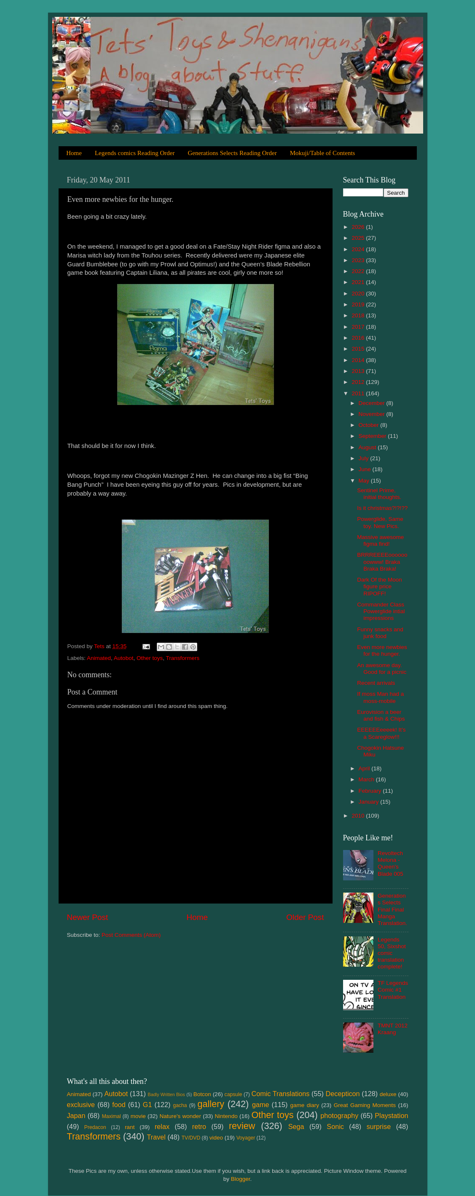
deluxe (388, 1094)
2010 (359, 816)
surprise (379, 1126)
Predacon (95, 1127)
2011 (359, 393)
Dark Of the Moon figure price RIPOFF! (379, 586)
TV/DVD (191, 1138)
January (370, 802)
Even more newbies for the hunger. (382, 650)
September (373, 436)
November (372, 414)
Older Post (305, 917)
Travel (156, 1137)
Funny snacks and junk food (380, 632)
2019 (359, 304)
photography (339, 1115)
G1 (147, 1104)
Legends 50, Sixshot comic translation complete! (392, 953)
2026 (359, 227)
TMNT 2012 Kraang (393, 1028)
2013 (359, 371)
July (364, 458)
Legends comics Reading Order (135, 153)
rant (129, 1127)
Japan (76, 1115)
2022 (359, 271)
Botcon (202, 1094)
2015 (359, 349)
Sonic (335, 1126)
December (372, 403)
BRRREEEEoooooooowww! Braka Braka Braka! (382, 561)
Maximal (111, 1116)
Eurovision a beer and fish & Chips (381, 715)
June (366, 469)
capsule (233, 1094)
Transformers (182, 658)
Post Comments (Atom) (131, 935)
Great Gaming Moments (365, 1105)
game (260, 1104)
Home (74, 153)
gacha (180, 1105)
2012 (359, 382)
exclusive (81, 1104)
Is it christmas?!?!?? (382, 508)
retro (199, 1126)
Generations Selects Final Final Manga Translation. (392, 909)
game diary (304, 1105)
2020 (359, 293)
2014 (359, 360)
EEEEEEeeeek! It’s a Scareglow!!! (381, 733)
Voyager (245, 1138)
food (119, 1104)
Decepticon (343, 1093)
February (371, 791)
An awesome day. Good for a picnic (381, 668)
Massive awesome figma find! (380, 540)
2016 (359, 338)
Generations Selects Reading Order (232, 153)
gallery (211, 1104)
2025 (359, 238)
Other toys (150, 658)
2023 (359, 260)
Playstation (391, 1115)
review (242, 1126)
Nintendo (226, 1116)
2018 (359, 315)
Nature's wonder (180, 1116)
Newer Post (87, 917)
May (365, 480)
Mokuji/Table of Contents (322, 153)
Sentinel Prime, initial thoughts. (379, 493)
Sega (296, 1126)
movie (138, 1116)
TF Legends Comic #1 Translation (393, 990)
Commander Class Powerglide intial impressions (381, 611)
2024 (359, 249)
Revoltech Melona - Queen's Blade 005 (390, 863)
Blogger (240, 1179)
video (216, 1137)
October (370, 425)
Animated (99, 658)
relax (162, 1126)
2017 (359, 327)
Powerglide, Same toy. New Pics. (380, 522)
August (368, 447)
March (367, 779)
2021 (359, 282)
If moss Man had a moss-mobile (380, 697)
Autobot (124, 658)
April (365, 768)
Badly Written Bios (166, 1094)
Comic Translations (281, 1093)
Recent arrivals (376, 683)
